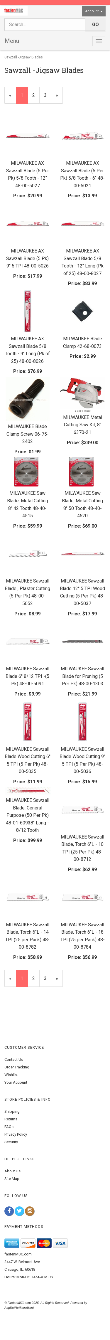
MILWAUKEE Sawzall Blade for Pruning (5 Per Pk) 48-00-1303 (82, 676)
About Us (12, 1171)
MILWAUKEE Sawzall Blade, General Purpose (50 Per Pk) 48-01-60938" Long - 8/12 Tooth (27, 815)
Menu (12, 40)
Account (94, 11)
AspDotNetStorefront (19, 1308)
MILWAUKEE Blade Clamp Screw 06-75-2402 (27, 434)
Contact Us (13, 1059)
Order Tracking (16, 1067)
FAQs (8, 1126)
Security (11, 1142)
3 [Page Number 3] (47, 95)
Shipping (12, 1111)
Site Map (11, 1178)
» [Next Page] (59, 98)
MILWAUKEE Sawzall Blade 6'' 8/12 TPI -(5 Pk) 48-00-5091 (27, 676)
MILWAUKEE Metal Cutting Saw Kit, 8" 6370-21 (82, 425)
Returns (10, 1119)
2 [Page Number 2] (36, 95)
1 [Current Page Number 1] (24, 98)
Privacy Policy (15, 1134)
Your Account (15, 1082)
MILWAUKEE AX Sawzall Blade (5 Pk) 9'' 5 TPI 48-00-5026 (27, 258)
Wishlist (11, 1075)
